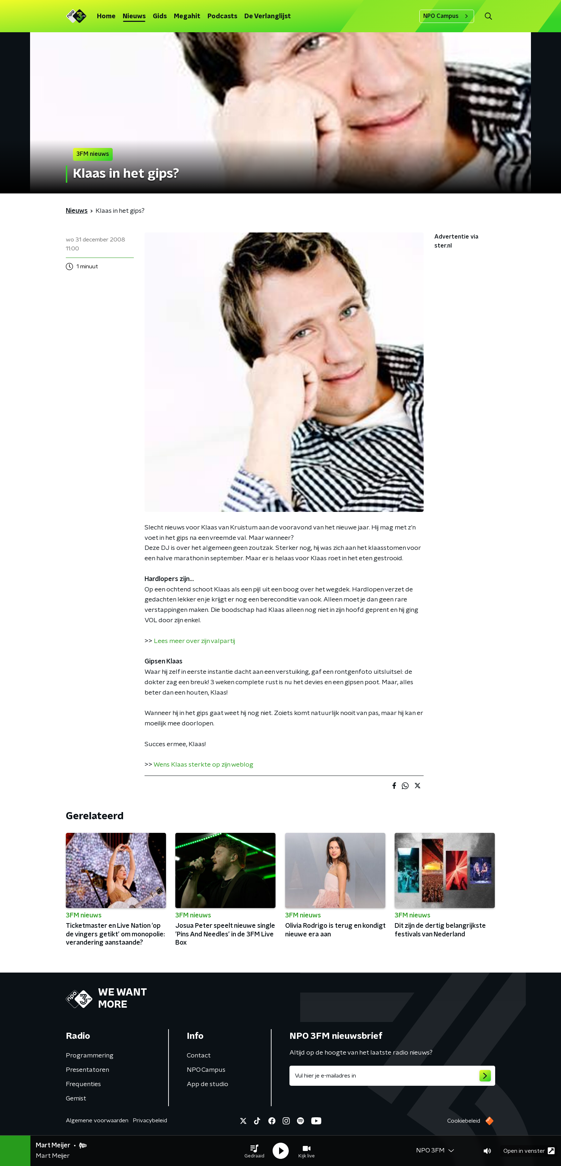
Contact (199, 1055)
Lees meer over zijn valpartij (194, 641)
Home (106, 16)
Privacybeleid (150, 1120)
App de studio (207, 1084)
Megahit (187, 16)
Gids (160, 16)
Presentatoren (87, 1070)
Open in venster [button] (529, 1150)
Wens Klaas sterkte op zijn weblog (203, 765)
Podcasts (222, 16)
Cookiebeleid (463, 1121)
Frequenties (83, 1084)
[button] (254, 1150)
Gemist (76, 1098)
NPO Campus (446, 16)
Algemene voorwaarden (97, 1120)
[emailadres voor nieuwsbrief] (392, 1076)
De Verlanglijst (267, 16)
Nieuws (134, 16)
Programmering (89, 1055)
